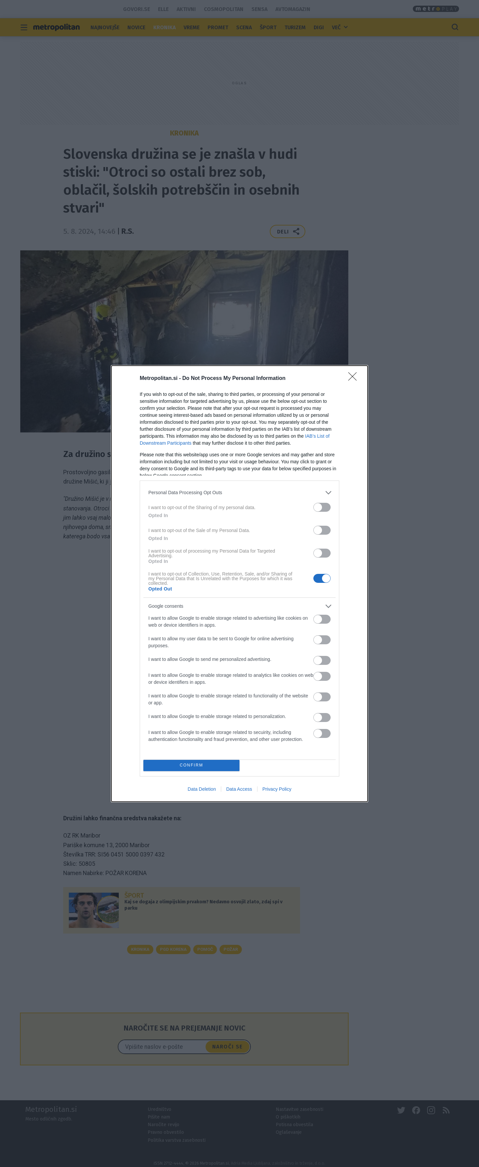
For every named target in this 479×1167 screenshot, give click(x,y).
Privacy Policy (276, 789)
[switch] (322, 507)
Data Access (239, 789)
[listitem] (239, 492)
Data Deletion (202, 789)
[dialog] (239, 584)
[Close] (354, 378)
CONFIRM (191, 765)
